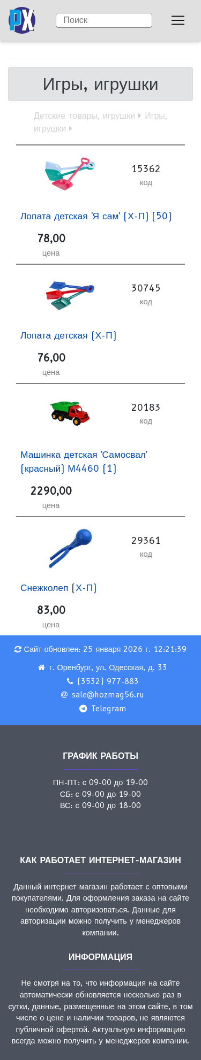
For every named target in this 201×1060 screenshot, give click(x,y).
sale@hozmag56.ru (108, 695)
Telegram (108, 708)
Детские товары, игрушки (84, 116)
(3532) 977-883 (108, 681)
